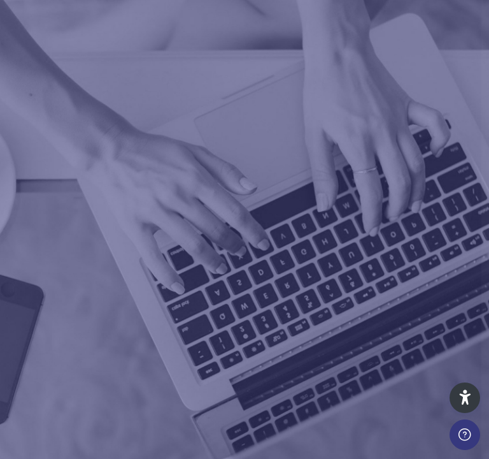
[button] (465, 397)
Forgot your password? (430, 313)
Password (263, 257)
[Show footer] (465, 434)
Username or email (283, 198)
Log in (355, 348)
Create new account (354, 439)
